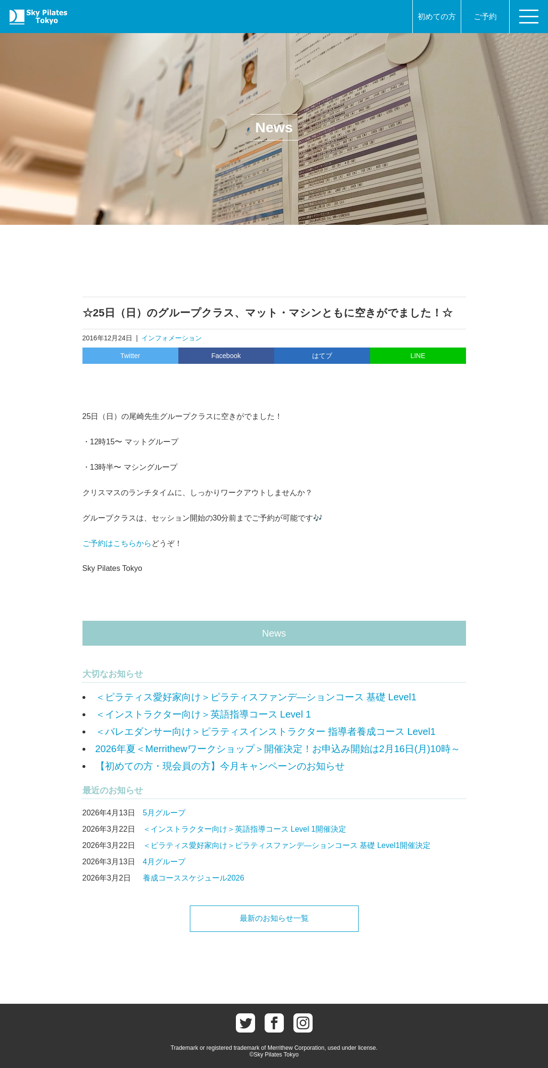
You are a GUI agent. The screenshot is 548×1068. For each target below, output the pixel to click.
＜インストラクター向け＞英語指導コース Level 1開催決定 (244, 829)
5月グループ (164, 813)
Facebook (226, 356)
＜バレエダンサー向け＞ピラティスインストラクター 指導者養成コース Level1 (265, 731)
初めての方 (437, 16)
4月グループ (164, 862)
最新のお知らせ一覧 (274, 918)
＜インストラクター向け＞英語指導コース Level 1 (203, 714)
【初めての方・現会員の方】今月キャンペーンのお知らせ (220, 766)
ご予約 (485, 16)
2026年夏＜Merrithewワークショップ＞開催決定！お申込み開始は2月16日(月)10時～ (277, 748)
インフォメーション (171, 338)
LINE (417, 356)
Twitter (130, 356)
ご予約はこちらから (117, 543)
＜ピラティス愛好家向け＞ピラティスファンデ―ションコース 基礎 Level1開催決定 (287, 845)
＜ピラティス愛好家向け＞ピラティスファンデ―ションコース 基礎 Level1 (256, 697)
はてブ (322, 356)
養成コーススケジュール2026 (194, 878)
